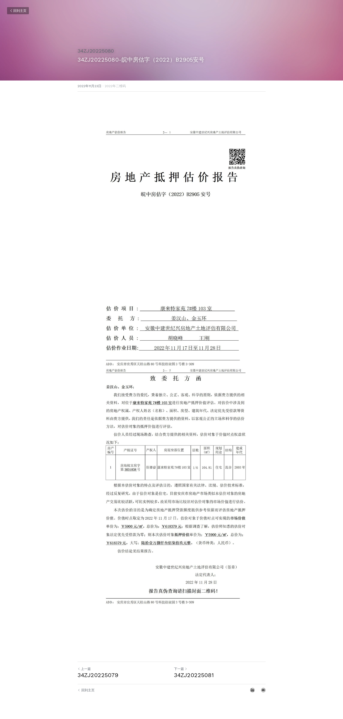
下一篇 (180, 669)
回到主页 (17, 11)
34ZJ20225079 (98, 675)
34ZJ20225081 (194, 675)
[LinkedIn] (252, 690)
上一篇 (84, 669)
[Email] (263, 690)
